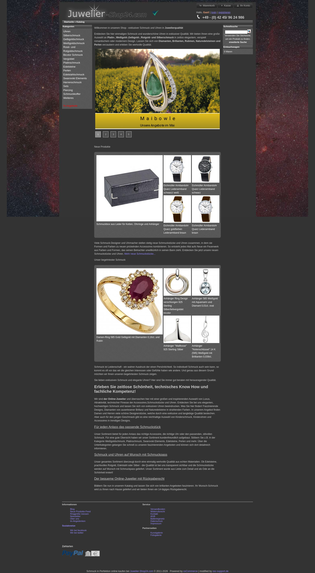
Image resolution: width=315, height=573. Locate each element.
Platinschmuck (72, 62)
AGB (152, 516)
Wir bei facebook (78, 530)
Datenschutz (156, 521)
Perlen (67, 70)
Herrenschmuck (72, 82)
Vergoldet (69, 58)
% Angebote (70, 105)
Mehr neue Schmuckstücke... (139, 253)
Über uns (74, 518)
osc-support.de (220, 571)
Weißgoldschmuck (74, 43)
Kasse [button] (225, 5)
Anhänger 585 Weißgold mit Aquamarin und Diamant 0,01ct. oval (205, 302)
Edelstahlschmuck (73, 74)
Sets (66, 86)
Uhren (67, 31)
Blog (72, 509)
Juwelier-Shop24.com (141, 571)
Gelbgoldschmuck (74, 39)
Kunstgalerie (156, 532)
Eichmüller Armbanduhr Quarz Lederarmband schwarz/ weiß (176, 189)
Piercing (68, 90)
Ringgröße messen (79, 514)
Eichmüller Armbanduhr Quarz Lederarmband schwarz (204, 189)
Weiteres (68, 97)
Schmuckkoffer (72, 93)
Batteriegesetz (157, 518)
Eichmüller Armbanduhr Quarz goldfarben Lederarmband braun (176, 229)
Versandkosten (157, 509)
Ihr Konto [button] (243, 5)
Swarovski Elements (75, 78)
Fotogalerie (156, 535)
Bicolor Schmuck (73, 54)
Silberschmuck (72, 35)
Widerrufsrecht (157, 511)
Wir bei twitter (77, 532)
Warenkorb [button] (207, 5)
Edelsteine (69, 66)
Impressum (155, 523)
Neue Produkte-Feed (80, 511)
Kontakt (154, 514)
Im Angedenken (77, 521)
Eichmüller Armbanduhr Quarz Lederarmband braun (204, 229)
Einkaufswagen (231, 47)
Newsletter (75, 516)
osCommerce (190, 571)
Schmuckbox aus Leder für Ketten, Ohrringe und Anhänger (127, 224)
